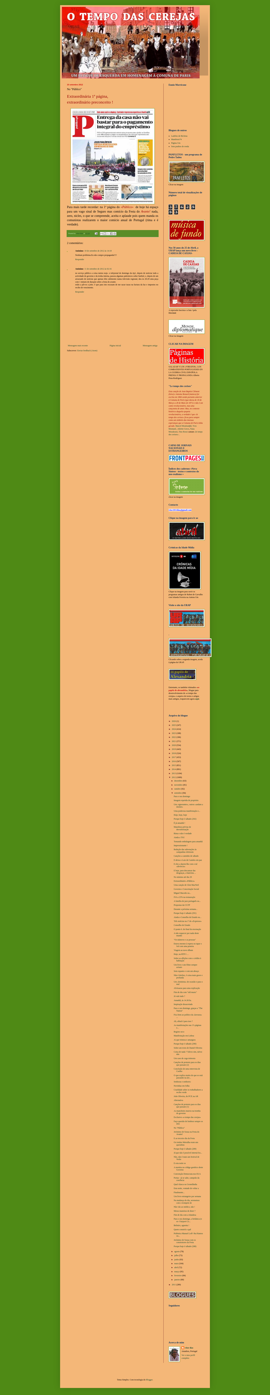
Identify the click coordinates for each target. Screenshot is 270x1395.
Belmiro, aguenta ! (181, 1225)
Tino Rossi (183, 432)
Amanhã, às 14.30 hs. (182, 1000)
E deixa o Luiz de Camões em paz (188, 860)
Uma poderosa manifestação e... (187, 811)
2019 (174, 749)
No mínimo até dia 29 (183, 877)
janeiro (177, 1279)
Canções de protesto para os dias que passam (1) (187, 1105)
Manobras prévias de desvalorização (182, 828)
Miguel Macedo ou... (182, 893)
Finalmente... (179, 1192)
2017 (174, 757)
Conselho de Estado (182, 925)
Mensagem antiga (150, 345)
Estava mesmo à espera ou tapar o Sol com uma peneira (188, 944)
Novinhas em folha (181, 1086)
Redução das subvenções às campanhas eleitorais (185, 850)
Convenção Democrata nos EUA (187, 1174)
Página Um (175, 143)
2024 (174, 729)
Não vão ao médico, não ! (184, 1207)
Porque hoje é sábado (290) (185, 1044)
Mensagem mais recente (78, 345)
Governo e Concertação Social (186, 889)
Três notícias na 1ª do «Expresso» (188, 921)
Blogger (149, 1380)
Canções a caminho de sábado (186, 856)
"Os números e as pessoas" (185, 940)
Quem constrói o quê (182, 1229)
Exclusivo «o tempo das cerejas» (187, 1117)
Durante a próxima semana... (186, 909)
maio (176, 1263)
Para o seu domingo (182, 796)
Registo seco (179, 1032)
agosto (177, 1251)
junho (176, 1259)
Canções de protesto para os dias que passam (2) (187, 1063)
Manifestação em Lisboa (184, 1035)
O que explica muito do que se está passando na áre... (188, 1076)
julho (176, 1255)
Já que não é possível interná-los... (188, 1153)
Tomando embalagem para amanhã (188, 841)
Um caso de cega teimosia (184, 1058)
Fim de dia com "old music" (185, 992)
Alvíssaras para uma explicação (187, 988)
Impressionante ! (181, 845)
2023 (174, 733)
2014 (174, 769)
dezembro (178, 781)
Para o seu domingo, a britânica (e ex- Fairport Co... (188, 1220)
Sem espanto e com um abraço (186, 971)
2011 (174, 1284)
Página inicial (115, 345)
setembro (178, 793)
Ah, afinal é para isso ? (183, 1021)
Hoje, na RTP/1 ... (181, 954)
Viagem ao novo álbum (183, 950)
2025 (174, 725)
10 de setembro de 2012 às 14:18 (98, 251)
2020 (174, 745)
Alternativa (178, 1100)
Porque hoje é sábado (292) (185, 819)
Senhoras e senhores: (182, 1081)
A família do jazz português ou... (187, 901)
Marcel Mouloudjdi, (183, 426)
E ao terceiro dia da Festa (184, 1138)
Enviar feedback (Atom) (87, 350)
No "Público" (179, 1128)
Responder (79, 259)
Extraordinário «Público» (184, 881)
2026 (174, 721)
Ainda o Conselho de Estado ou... (187, 917)
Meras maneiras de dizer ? (184, 1211)
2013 (174, 773)
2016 (174, 761)
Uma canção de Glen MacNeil (186, 885)
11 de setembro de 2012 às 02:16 (98, 269)
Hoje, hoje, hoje (180, 815)
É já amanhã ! (179, 823)
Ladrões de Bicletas (179, 136)
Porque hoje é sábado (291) (185, 913)
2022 (174, 737)
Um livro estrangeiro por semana (187, 1196)
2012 (174, 777)
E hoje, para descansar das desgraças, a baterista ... (185, 871)
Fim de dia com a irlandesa (185, 1215)
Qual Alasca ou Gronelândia (185, 1184)
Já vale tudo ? (179, 996)
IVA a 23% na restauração (184, 897)
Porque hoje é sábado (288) (185, 1246)
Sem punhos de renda (180, 146)
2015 (174, 765)
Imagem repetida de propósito (186, 800)
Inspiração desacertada (183, 1004)
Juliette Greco (183, 429)
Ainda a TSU (179, 837)
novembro (178, 785)
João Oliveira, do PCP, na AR (186, 1096)
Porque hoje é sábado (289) (185, 1149)
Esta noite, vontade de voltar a (186, 1188)
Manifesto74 (176, 139)
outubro (177, 789)
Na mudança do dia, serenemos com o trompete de (187, 1201)
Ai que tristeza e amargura (184, 1040)
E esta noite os (180, 1163)
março (177, 1271)
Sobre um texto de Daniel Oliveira (188, 1048)
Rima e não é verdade (183, 833)
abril (176, 1267)
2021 (174, 741)
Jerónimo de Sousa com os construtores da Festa (185, 1241)
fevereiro (178, 1275)
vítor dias (189, 1348)
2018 (174, 753)
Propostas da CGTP (182, 905)
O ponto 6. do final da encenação (187, 929)
